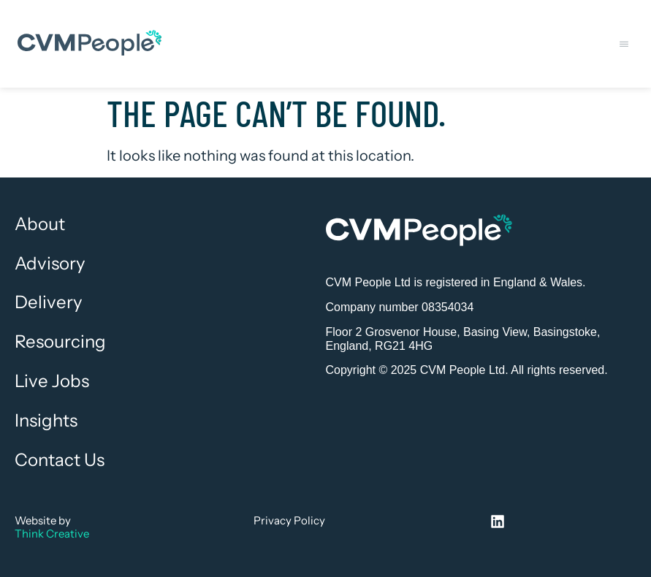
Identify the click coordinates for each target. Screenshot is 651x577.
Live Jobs (52, 381)
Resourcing (60, 342)
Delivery (49, 302)
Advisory (50, 263)
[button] (623, 44)
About (40, 224)
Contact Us (59, 460)
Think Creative (52, 533)
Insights (46, 420)
